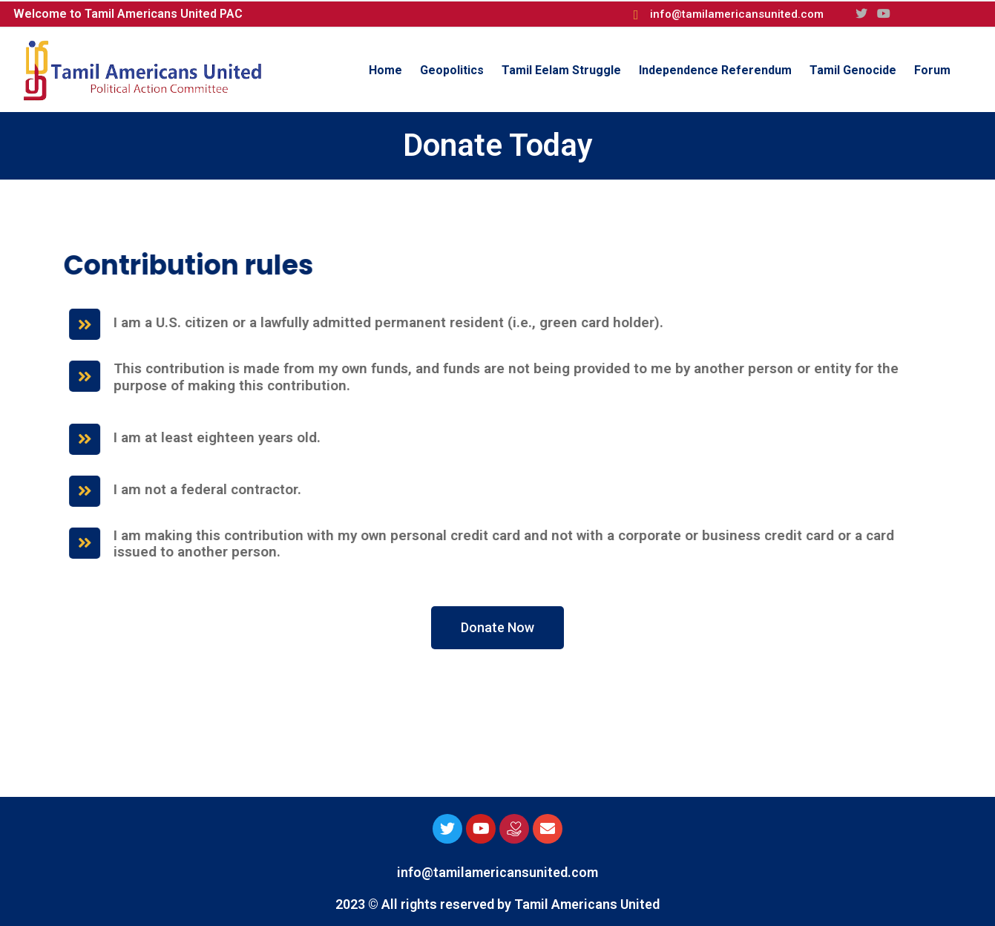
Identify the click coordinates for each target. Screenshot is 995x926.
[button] (497, 627)
